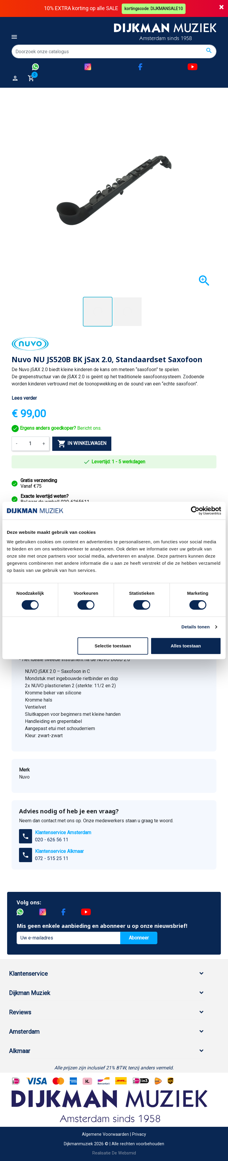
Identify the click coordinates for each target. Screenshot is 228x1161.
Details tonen (195, 626)
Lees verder (24, 398)
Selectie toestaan (113, 645)
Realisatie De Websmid (114, 1153)
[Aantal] (30, 444)
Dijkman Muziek (29, 993)
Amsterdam (24, 1031)
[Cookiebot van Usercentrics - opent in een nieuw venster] (195, 510)
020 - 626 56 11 (51, 839)
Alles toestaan (186, 645)
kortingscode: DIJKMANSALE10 (154, 8)
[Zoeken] (114, 51)
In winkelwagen (81, 443)
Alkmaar (19, 1051)
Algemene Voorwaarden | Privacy (114, 1134)
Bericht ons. (57, 428)
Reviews (20, 1012)
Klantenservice (28, 973)
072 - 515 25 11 (51, 858)
